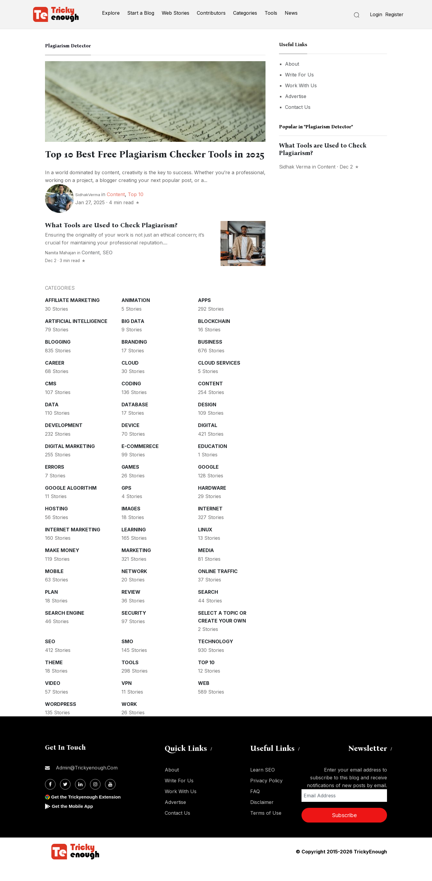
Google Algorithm (71, 503)
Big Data (133, 337)
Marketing (136, 566)
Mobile (54, 587)
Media (206, 566)
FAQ (255, 807)
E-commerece (140, 462)
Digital (207, 441)
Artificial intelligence (76, 337)
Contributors (211, 13)
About (292, 64)
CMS (50, 399)
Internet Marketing (72, 545)
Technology (215, 657)
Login (376, 14)
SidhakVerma (87, 210)
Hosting (56, 524)
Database (135, 420)
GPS (126, 503)
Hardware (212, 503)
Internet (210, 524)
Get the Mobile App (73, 821)
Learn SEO (262, 785)
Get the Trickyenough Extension (87, 812)
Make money (62, 566)
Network (134, 587)
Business (210, 357)
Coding (131, 399)
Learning (134, 545)
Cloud (130, 378)
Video (52, 699)
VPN (127, 699)
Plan (51, 608)
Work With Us (301, 85)
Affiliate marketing (72, 316)
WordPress (60, 720)
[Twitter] (65, 800)
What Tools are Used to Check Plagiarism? (111, 241)
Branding (134, 357)
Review (131, 608)
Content (116, 210)
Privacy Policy (266, 796)
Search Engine (64, 629)
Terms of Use (265, 829)
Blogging (57, 357)
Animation (136, 316)
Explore (111, 13)
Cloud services (219, 378)
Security (134, 629)
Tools (271, 13)
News (291, 13)
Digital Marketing (70, 462)
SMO (127, 657)
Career (54, 378)
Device (131, 441)
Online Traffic (218, 587)
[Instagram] (95, 800)
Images (131, 524)
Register (394, 14)
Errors (54, 482)
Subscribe (344, 831)
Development (63, 441)
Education (212, 462)
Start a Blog (140, 13)
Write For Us (299, 75)
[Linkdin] (80, 800)
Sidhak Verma (294, 167)
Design (207, 420)
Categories (245, 13)
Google (208, 482)
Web (203, 699)
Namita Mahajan (60, 268)
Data (51, 420)
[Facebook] (50, 800)
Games (130, 482)
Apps (204, 316)
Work (129, 720)
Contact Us (297, 107)
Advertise (295, 96)
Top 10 (135, 210)
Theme (54, 678)
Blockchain (214, 337)
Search (208, 608)
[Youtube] (110, 800)
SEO (107, 268)
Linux (205, 545)
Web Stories (175, 13)
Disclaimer (262, 818)
